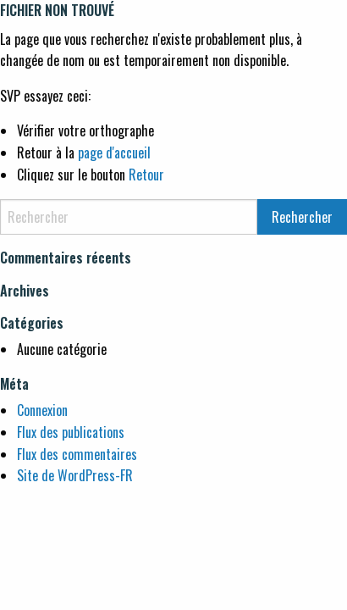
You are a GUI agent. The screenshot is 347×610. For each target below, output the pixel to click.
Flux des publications (70, 432)
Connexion (42, 410)
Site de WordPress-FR (75, 475)
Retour (146, 174)
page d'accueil (114, 152)
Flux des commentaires (77, 454)
